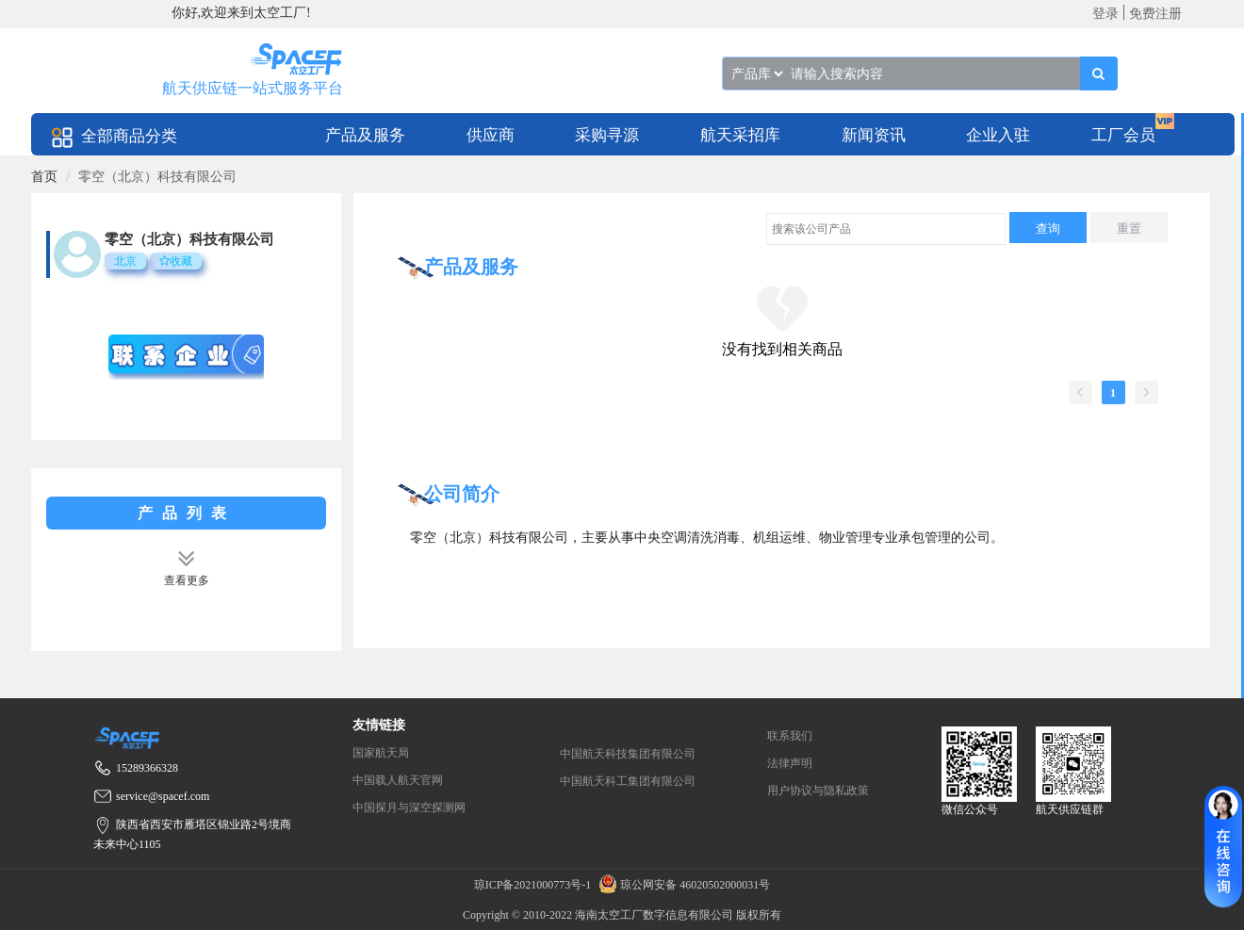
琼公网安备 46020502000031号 (682, 884)
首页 (44, 177)
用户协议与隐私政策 (818, 790)
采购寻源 (607, 135)
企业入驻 (998, 135)
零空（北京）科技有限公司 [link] (157, 177)
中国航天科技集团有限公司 (628, 753)
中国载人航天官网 (397, 780)
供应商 (490, 135)
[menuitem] (365, 134)
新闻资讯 (874, 135)
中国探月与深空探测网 (409, 807)
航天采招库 (740, 135)
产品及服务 (365, 135)
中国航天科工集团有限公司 (628, 781)
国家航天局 (380, 752)
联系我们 (789, 735)
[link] (44, 177)
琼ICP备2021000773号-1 (534, 884)
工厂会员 (1123, 135)
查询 (1048, 228)
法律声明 (789, 763)
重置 (1129, 228)
